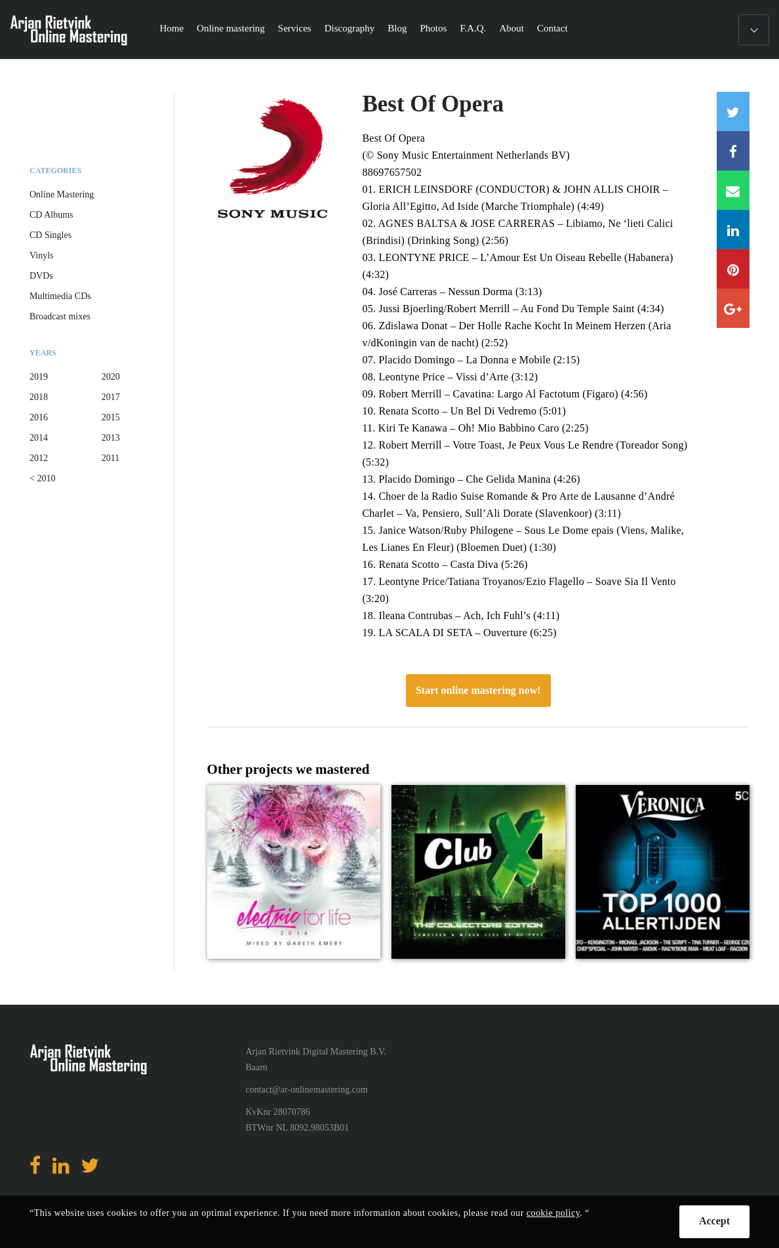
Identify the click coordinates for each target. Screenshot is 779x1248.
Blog (397, 28)
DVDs (41, 276)
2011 (110, 458)
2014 (39, 438)
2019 (39, 377)
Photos (433, 28)
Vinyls (42, 255)
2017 (111, 397)
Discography (350, 28)
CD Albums (51, 215)
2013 (111, 438)
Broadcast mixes (60, 316)
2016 (39, 417)
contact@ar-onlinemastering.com (306, 1090)
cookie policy (553, 1213)
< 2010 (42, 478)
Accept (714, 1220)
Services (294, 28)
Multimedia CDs (60, 296)
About (511, 28)
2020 (111, 377)
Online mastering (231, 28)
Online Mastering (62, 194)
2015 (111, 417)
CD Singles (50, 235)
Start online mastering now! (478, 690)
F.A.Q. (473, 28)
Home (171, 28)
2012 (39, 458)
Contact (552, 28)
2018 (39, 397)
